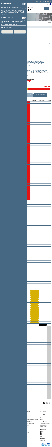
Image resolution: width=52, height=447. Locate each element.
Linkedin (43, 440)
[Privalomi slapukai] (24, 4)
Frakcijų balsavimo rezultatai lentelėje (40, 95)
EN (48, 1)
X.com (43, 434)
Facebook (44, 429)
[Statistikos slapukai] (24, 18)
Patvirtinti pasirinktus (7, 31)
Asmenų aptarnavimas (45, 414)
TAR (40, 1)
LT (46, 1)
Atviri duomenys (43, 421)
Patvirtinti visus (20, 31)
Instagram (44, 438)
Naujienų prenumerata (44, 423)
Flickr (43, 431)
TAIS (37, 1)
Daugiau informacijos (6, 27)
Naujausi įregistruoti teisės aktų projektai (29, 419)
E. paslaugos (43, 416)
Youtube (43, 436)
